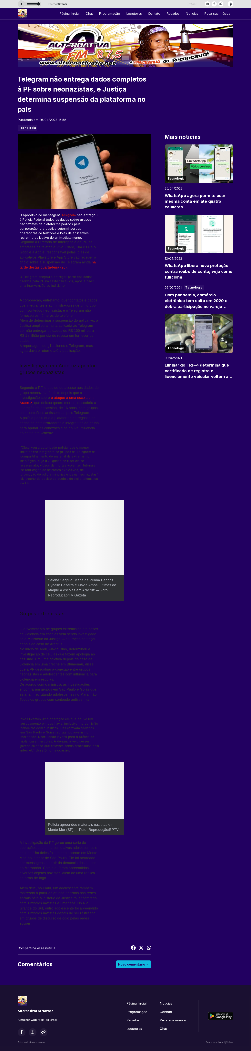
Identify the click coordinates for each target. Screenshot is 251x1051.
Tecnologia (27, 128)
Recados (173, 13)
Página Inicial (69, 13)
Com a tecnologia (219, 1042)
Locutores (134, 13)
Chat (89, 13)
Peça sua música (217, 13)
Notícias (192, 13)
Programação (109, 13)
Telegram (68, 215)
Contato (154, 13)
